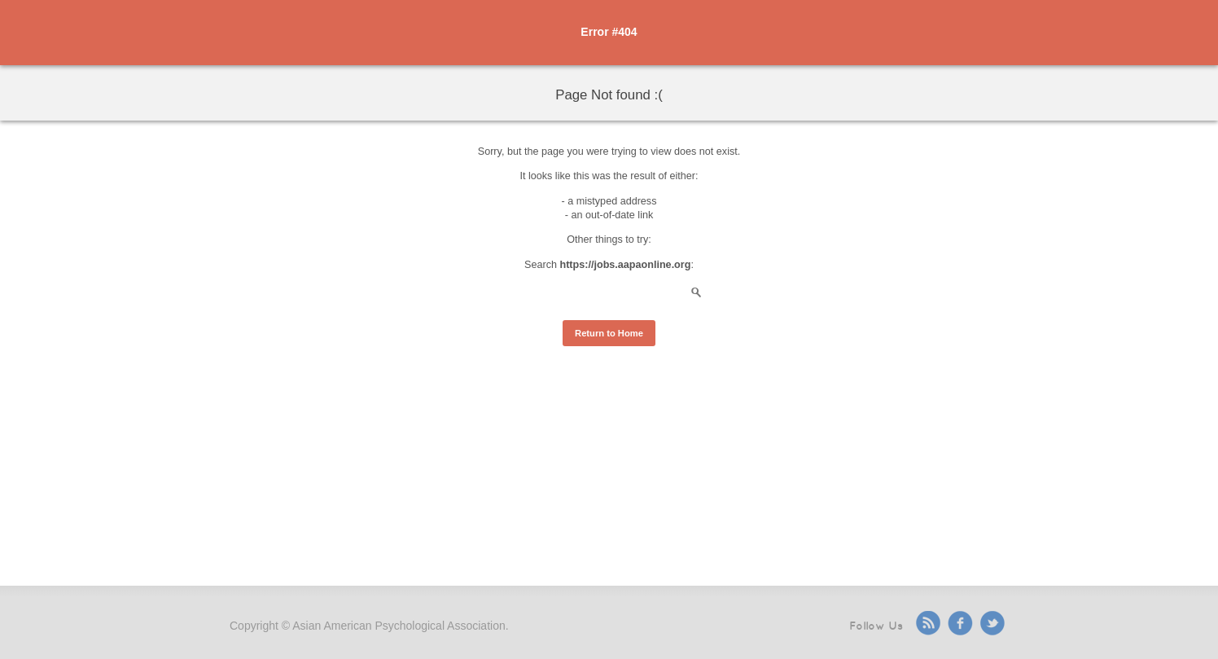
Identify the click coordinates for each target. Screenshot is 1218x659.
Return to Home (609, 333)
